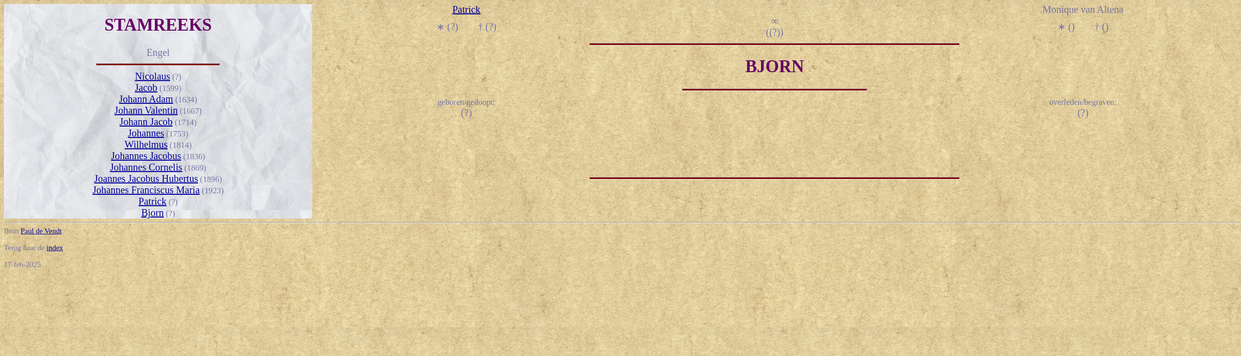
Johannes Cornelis (146, 167)
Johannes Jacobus (146, 155)
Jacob (146, 87)
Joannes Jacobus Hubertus (146, 178)
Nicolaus (152, 76)
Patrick (153, 201)
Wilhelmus (146, 144)
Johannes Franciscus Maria (146, 189)
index (55, 248)
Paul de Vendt (41, 231)
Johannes (146, 133)
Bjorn (152, 212)
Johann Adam (146, 98)
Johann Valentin (146, 110)
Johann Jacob (146, 121)
